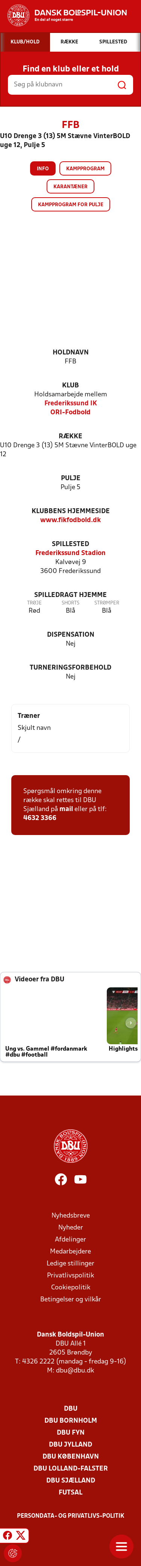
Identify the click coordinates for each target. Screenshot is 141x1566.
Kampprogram (85, 169)
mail (66, 809)
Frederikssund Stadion (70, 553)
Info (43, 169)
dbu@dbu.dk (75, 1371)
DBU (70, 1409)
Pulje (70, 478)
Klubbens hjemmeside (71, 511)
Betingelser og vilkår (70, 1300)
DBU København (70, 1457)
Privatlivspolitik (70, 1276)
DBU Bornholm (70, 1421)
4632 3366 (39, 818)
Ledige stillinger (70, 1264)
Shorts (70, 603)
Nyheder (70, 1228)
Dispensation (70, 635)
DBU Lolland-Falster (70, 1469)
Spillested (70, 544)
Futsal (70, 1493)
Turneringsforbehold (70, 668)
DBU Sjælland (70, 1481)
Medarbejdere (70, 1252)
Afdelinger (70, 1240)
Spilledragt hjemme (70, 595)
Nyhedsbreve (71, 1216)
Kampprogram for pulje (70, 204)
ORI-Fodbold (70, 412)
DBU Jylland (70, 1445)
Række (70, 436)
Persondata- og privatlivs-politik (70, 1516)
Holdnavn (71, 353)
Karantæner (70, 187)
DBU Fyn (71, 1433)
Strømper (106, 603)
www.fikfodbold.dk (70, 520)
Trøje (34, 603)
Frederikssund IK (70, 403)
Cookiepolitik (70, 1288)
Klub (70, 386)
